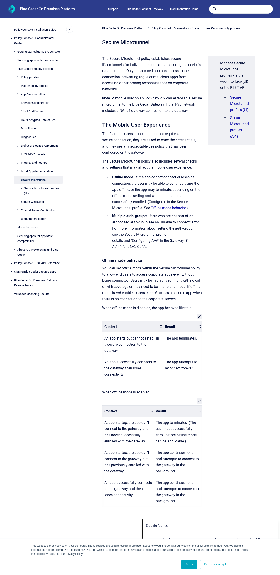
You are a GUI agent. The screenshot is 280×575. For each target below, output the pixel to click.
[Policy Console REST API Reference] (11, 263)
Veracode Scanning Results (31, 294)
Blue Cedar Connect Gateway (144, 9)
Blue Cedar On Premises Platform (47, 9)
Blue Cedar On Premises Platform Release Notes (35, 283)
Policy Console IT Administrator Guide (34, 40)
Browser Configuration (35, 102)
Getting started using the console (38, 51)
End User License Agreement (39, 145)
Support (113, 9)
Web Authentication (33, 219)
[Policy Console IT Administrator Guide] (11, 38)
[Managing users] (14, 227)
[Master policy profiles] (18, 86)
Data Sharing (29, 128)
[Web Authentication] (18, 219)
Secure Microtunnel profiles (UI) (41, 191)
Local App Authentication (37, 171)
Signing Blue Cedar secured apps (35, 271)
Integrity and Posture (34, 162)
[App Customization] (18, 94)
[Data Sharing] (18, 128)
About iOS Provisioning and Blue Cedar (37, 252)
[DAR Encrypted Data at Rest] (18, 120)
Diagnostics (28, 137)
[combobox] (241, 9)
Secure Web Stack (33, 202)
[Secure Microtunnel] (18, 180)
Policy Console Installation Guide (35, 29)
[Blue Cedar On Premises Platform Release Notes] (11, 280)
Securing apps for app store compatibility (35, 238)
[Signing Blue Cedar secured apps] (11, 272)
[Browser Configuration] (18, 103)
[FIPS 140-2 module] (18, 154)
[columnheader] (132, 326)
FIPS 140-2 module (33, 154)
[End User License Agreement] (18, 146)
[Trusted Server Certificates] (18, 210)
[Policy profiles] (18, 77)
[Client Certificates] (18, 111)
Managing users (27, 227)
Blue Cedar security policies (35, 68)
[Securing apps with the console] (14, 60)
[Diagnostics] (18, 137)
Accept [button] (189, 564)
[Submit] (214, 9)
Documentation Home (184, 9)
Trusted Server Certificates (38, 210)
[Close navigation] (69, 29)
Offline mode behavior (168, 208)
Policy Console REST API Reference (37, 263)
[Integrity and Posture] (18, 163)
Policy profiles (30, 77)
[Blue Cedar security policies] (14, 68)
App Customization (33, 94)
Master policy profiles (34, 85)
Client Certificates (32, 111)
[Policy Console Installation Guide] (11, 30)
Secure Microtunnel (33, 180)
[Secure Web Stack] (18, 202)
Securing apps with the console (37, 60)
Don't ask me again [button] (215, 564)
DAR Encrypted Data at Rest (38, 120)
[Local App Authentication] (18, 171)
